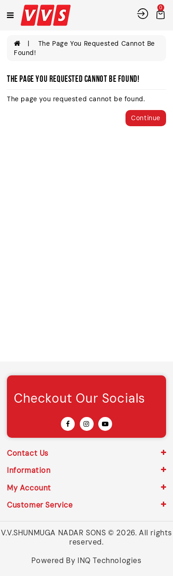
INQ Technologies (110, 560)
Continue (146, 118)
